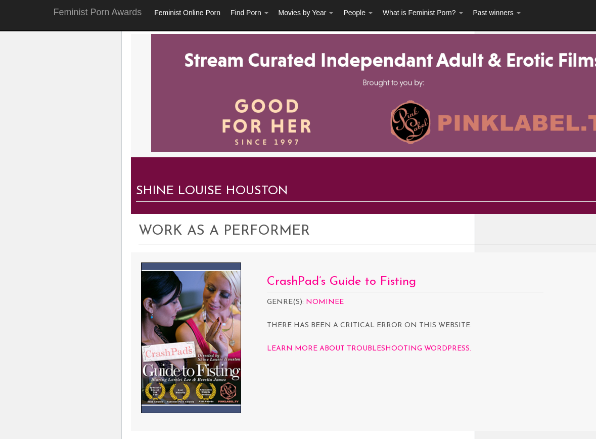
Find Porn (249, 13)
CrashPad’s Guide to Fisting (341, 282)
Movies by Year (306, 13)
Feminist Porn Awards (98, 12)
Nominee (325, 302)
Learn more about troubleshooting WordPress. (369, 349)
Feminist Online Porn (187, 13)
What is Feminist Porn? (423, 13)
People (357, 13)
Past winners (497, 13)
